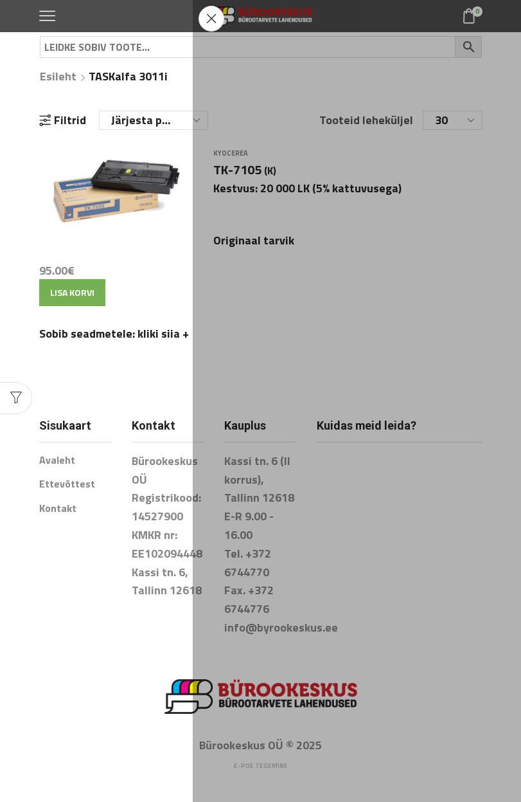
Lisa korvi (72, 292)
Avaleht (57, 460)
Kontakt (57, 508)
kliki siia (163, 333)
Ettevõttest (67, 483)
